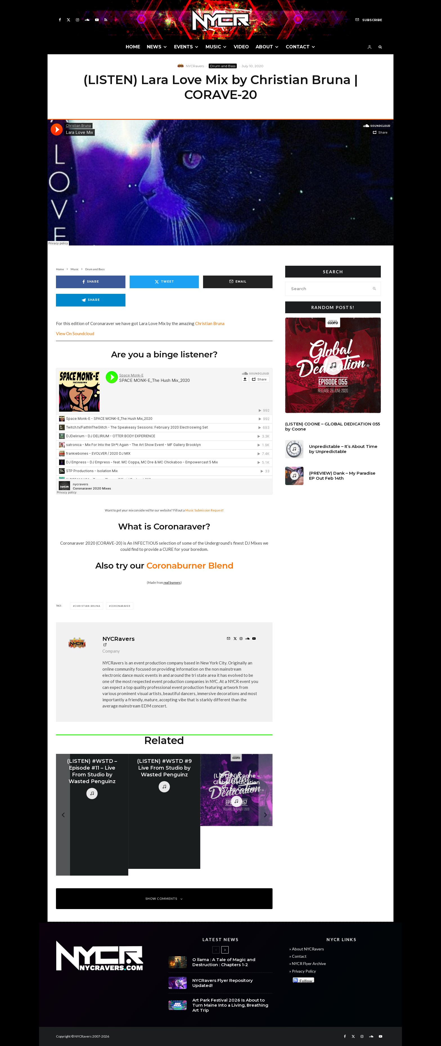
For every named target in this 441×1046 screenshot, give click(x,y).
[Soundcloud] (87, 20)
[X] (68, 20)
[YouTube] (97, 20)
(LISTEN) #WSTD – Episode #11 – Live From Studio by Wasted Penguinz (92, 771)
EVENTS (183, 46)
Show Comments (164, 899)
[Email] (238, 282)
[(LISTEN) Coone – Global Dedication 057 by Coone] (236, 790)
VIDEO (241, 46)
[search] (374, 289)
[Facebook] (60, 20)
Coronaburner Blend (190, 565)
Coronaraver (120, 606)
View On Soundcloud (75, 333)
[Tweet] (164, 282)
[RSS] (106, 20)
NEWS (154, 46)
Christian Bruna (209, 323)
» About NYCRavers (306, 948)
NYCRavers (195, 66)
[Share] (90, 282)
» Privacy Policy (302, 971)
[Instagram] (77, 20)
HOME (133, 46)
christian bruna (87, 606)
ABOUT (264, 46)
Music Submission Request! (204, 510)
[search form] (326, 289)
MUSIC (213, 46)
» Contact (298, 956)
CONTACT (298, 46)
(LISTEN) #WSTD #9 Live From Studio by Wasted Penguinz (164, 768)
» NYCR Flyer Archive (307, 963)
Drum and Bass (222, 66)
